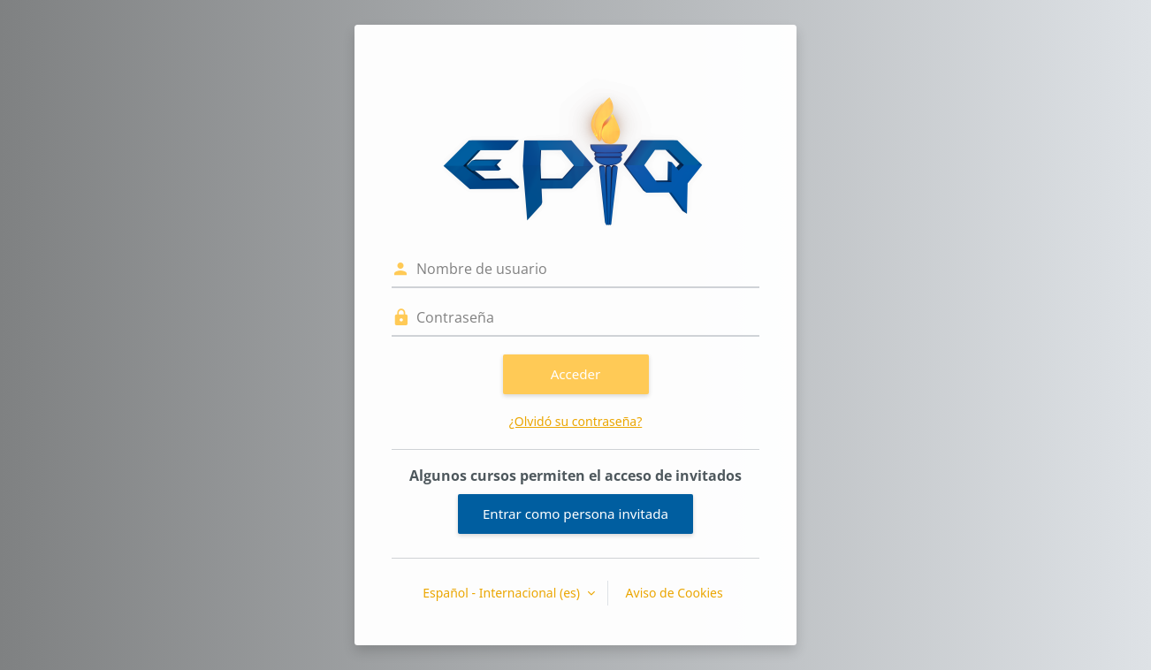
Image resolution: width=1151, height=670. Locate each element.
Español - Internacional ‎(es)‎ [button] (503, 592)
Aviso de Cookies (674, 592)
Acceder (576, 374)
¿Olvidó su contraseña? (576, 421)
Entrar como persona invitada (575, 513)
